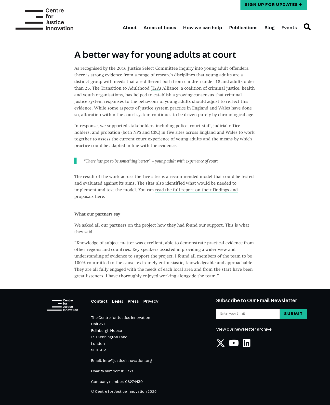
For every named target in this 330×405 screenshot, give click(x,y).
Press (133, 302)
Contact (99, 302)
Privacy (150, 302)
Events (289, 28)
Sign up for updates (271, 5)
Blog (269, 28)
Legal (117, 302)
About (130, 28)
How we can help (202, 28)
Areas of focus (160, 28)
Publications (243, 28)
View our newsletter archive (244, 330)
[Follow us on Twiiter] (220, 345)
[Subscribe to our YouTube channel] (234, 345)
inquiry (186, 68)
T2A (156, 88)
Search (303, 31)
